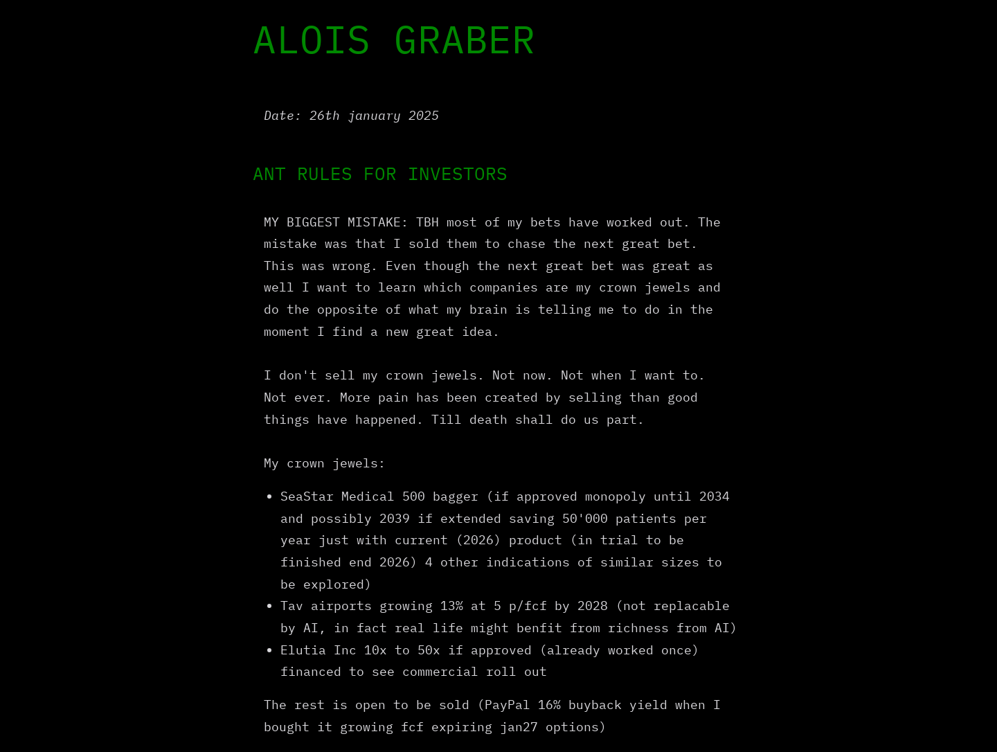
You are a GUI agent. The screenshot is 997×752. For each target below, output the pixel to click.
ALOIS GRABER (394, 38)
